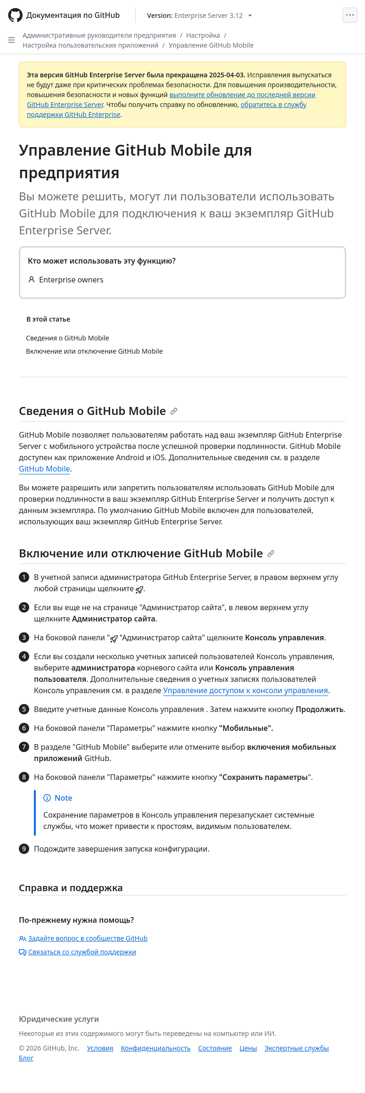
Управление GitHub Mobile (211, 45)
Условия (100, 1047)
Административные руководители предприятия (99, 35)
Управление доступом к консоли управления (245, 690)
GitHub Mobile (44, 469)
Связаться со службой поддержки (77, 951)
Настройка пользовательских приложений (91, 45)
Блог (26, 1057)
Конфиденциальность (156, 1047)
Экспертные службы (297, 1047)
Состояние (215, 1047)
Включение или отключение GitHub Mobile (147, 553)
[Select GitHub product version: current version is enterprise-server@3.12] (200, 15)
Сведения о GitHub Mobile (98, 410)
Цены (248, 1047)
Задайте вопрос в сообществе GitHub (83, 938)
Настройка (203, 35)
